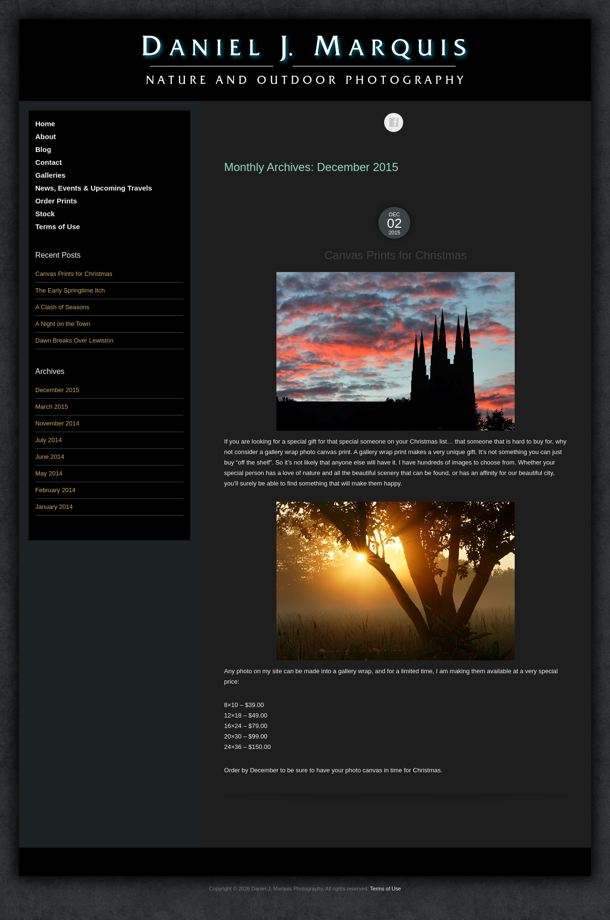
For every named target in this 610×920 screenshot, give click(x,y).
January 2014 (54, 506)
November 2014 (57, 423)
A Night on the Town (62, 323)
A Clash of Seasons (62, 307)
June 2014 (49, 456)
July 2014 (48, 440)
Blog (43, 149)
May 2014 (48, 473)
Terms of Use (57, 226)
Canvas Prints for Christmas (396, 255)
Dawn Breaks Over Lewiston (74, 340)
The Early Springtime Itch (70, 290)
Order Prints (56, 201)
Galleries (50, 175)
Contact (48, 162)
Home (45, 124)
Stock (45, 214)
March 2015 (51, 406)
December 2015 (57, 390)
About (45, 136)
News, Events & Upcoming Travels (93, 188)
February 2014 (55, 490)
